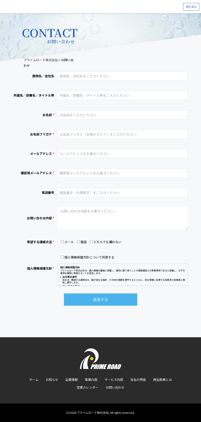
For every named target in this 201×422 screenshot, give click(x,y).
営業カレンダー (87, 387)
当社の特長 (138, 379)
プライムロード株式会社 (93, 412)
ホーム (34, 379)
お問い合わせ (115, 387)
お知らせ (52, 379)
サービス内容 (114, 379)
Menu (191, 6)
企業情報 (71, 379)
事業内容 (91, 379)
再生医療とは (162, 379)
